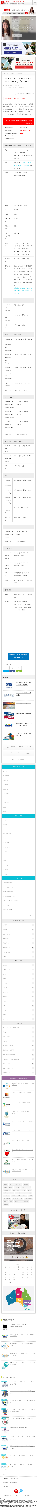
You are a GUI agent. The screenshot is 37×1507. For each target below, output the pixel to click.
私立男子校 (5, 789)
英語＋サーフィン (21, 1190)
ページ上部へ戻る (34, 1491)
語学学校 (5, 771)
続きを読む (17, 35)
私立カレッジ (9, 85)
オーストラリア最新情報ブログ (10, 1478)
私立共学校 (5, 780)
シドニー (5, 820)
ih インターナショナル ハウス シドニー (23, 20)
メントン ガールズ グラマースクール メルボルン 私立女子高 (22, 1410)
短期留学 (5, 807)
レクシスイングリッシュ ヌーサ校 (21, 1092)
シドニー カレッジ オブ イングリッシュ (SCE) (22, 1112)
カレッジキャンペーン (11, 87)
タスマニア (5, 869)
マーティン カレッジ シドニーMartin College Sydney (18, 1325)
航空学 (5, 1184)
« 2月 (9, 1282)
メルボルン (25, 165)
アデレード (5, 856)
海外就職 (6, 1204)
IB (21, 1198)
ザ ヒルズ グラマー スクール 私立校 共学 (22, 1418)
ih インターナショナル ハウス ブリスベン (21, 1455)
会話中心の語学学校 (7, 909)
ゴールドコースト (7, 847)
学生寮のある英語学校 (8, 891)
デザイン (14, 1195)
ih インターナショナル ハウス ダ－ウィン (23, 1131)
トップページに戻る (19, 759)
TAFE (4, 798)
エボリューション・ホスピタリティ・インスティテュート (22, 1170)
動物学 (30, 1195)
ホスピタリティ (28, 1198)
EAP (11, 1184)
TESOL (5, 1201)
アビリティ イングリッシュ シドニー (21, 1102)
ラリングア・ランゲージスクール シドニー (22, 1150)
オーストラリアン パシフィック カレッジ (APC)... (23, 684)
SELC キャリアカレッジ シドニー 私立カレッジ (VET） (22, 1335)
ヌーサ (4, 829)
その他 (4, 811)
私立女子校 (5, 784)
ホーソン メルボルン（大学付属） (23, 694)
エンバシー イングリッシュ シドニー (24, 734)
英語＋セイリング (22, 1195)
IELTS (29, 1190)
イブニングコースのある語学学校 (11, 900)
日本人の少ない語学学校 (9, 896)
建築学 (10, 1187)
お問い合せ (5, 1487)
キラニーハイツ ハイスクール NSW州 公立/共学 (22, 1392)
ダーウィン (5, 874)
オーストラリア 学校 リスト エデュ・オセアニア (20, 1495)
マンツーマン (16, 1198)
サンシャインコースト (8, 833)
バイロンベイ (6, 842)
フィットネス (18, 1201)
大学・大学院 (6, 793)
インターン (25, 1201)
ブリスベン (16, 85)
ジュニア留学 (7, 1198)
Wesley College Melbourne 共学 (18, 1427)
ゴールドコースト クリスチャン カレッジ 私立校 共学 (22, 1383)
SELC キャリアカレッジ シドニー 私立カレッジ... (24, 724)
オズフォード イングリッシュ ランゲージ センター (22, 1160)
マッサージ (6, 1195)
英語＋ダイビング (26, 1187)
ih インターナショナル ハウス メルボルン (23, 1122)
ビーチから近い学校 (26, 1193)
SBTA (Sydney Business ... (23, 713)
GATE (5, 1187)
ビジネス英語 (21, 87)
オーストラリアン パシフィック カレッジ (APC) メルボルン (18, 752)
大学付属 (18, 1193)
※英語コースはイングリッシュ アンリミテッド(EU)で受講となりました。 (23, 290)
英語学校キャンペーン (8, 882)
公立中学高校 (6, 775)
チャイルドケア (17, 1184)
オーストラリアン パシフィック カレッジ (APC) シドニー (19, 746)
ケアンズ (5, 824)
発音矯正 (26, 1184)
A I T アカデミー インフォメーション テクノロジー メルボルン (22, 1363)
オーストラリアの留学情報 (9, 1482)
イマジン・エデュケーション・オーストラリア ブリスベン (23, 1438)
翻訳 (11, 1201)
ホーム (4, 1474)
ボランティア (7, 1190)
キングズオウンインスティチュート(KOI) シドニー (23, 1084)
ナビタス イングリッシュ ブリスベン (21, 1140)
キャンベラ (5, 865)
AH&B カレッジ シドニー (23, 703)
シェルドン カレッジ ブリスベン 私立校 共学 (22, 1401)
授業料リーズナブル (8, 1193)
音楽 (14, 1190)
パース (4, 860)
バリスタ (17, 1187)
